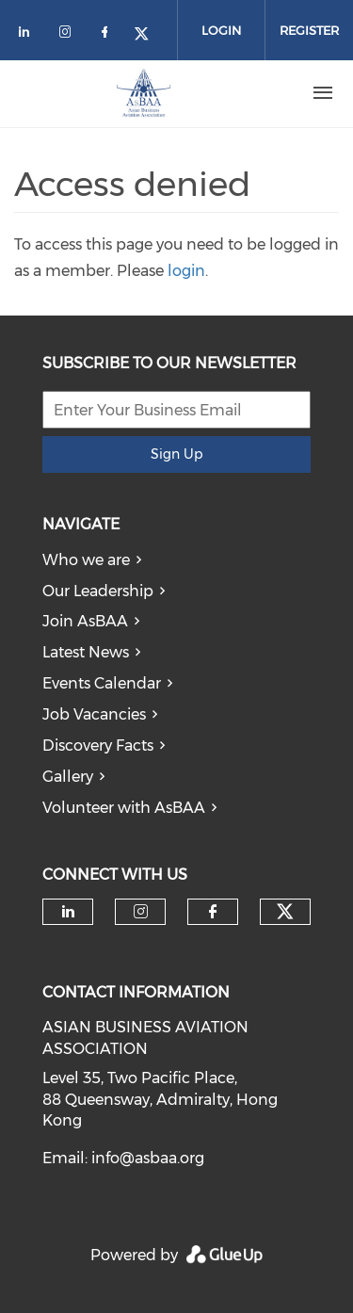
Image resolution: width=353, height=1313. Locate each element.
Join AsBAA (85, 621)
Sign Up (176, 454)
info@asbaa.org (147, 1158)
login (186, 271)
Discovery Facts (97, 745)
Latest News (85, 652)
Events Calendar (101, 683)
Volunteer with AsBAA (123, 808)
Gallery (67, 777)
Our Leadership (97, 591)
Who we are (86, 560)
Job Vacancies (94, 714)
